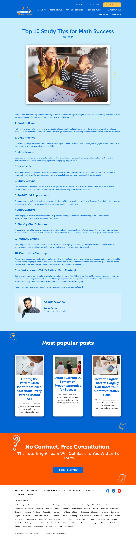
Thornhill (44, 523)
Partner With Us (114, 10)
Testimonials (56, 10)
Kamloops (114, 508)
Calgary (76, 505)
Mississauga (84, 512)
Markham (66, 512)
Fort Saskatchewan (53, 508)
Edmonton (29, 508)
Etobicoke (39, 508)
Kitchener (37, 512)
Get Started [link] (112, 5)
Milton (74, 512)
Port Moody (98, 516)
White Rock (27, 526)
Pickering (73, 516)
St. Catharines (103, 519)
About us (42, 10)
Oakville (47, 516)
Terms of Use (61, 533)
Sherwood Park (80, 519)
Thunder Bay (56, 523)
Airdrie (17, 505)
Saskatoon (42, 519)
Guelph (87, 508)
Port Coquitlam (85, 516)
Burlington (57, 505)
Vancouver (85, 523)
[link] (24, 10)
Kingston (27, 512)
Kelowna (18, 512)
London (57, 512)
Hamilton (104, 508)
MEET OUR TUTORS (95, 10)
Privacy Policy (50, 533)
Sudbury (28, 523)
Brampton (46, 505)
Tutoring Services (74, 10)
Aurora (30, 505)
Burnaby (67, 505)
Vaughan (95, 523)
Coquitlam (19, 508)
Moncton (94, 512)
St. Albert (92, 519)
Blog (30, 494)
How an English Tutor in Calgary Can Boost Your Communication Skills (106, 387)
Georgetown (77, 508)
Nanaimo (104, 512)
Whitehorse (38, 526)
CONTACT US (102, 14)
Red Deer (108, 516)
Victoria (104, 523)
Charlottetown (97, 505)
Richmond (18, 519)
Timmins (66, 523)
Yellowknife (68, 526)
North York (38, 516)
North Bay (27, 516)
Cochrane (109, 505)
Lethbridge (47, 512)
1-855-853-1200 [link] (94, 5)
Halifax (95, 508)
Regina (117, 516)
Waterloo (113, 523)
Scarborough (68, 519)
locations (116, 14)
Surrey (36, 523)
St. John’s (114, 519)
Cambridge (85, 505)
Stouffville (18, 523)
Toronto (76, 523)
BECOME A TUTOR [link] (79, 5)
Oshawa (56, 516)
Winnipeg (58, 526)
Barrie (38, 505)
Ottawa (64, 516)
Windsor (49, 526)
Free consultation (68, 470)
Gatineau (66, 508)
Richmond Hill (30, 519)
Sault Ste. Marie (54, 519)
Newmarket (115, 512)
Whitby (17, 526)
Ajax (23, 505)
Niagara (18, 516)
